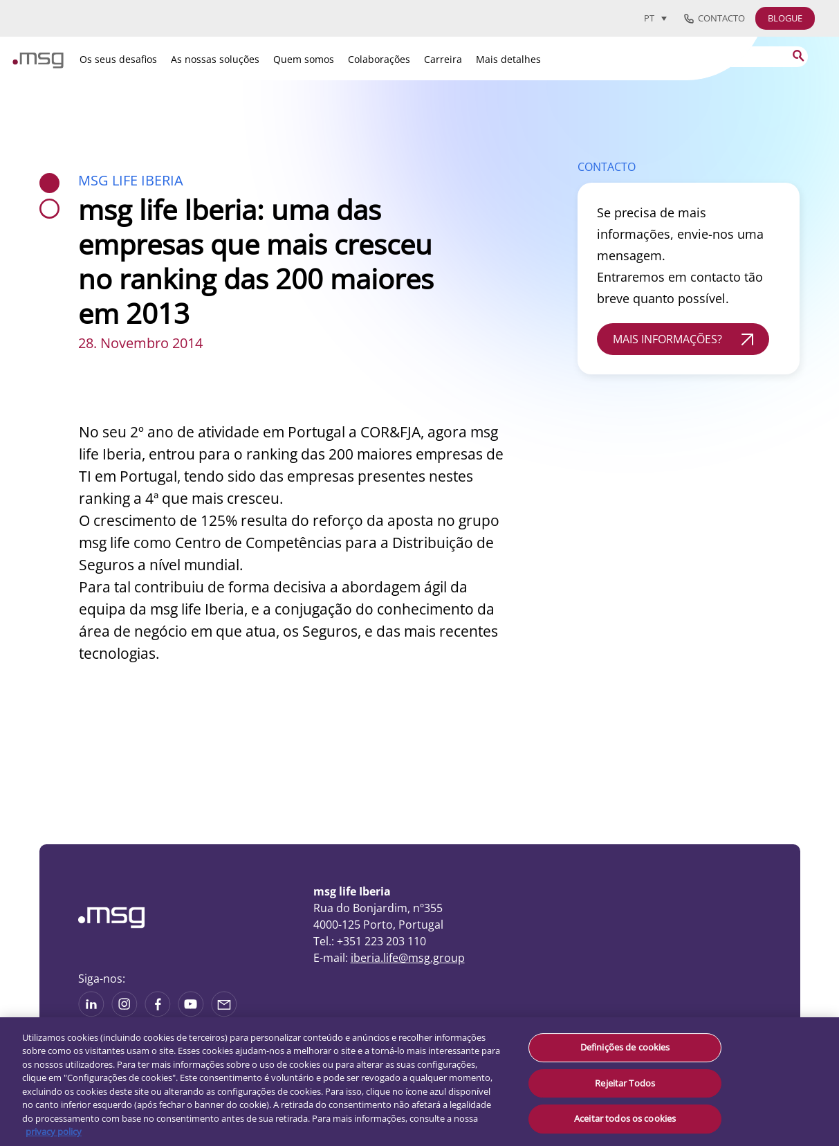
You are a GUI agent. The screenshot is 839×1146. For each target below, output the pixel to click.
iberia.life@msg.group (408, 957)
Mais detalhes (508, 59)
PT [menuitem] (649, 18)
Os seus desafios (118, 59)
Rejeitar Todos (625, 1083)
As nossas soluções (215, 59)
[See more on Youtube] (191, 1012)
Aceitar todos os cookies (625, 1118)
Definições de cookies (625, 1047)
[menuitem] (655, 18)
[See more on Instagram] (124, 1012)
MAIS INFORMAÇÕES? (667, 339)
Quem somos (303, 59)
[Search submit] (797, 55)
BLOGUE (785, 18)
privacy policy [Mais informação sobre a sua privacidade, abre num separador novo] (54, 1131)
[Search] (721, 56)
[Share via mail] (224, 1012)
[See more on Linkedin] (91, 1012)
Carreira (443, 59)
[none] (660, 18)
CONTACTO (607, 166)
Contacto (714, 19)
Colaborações (379, 59)
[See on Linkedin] (158, 1012)
